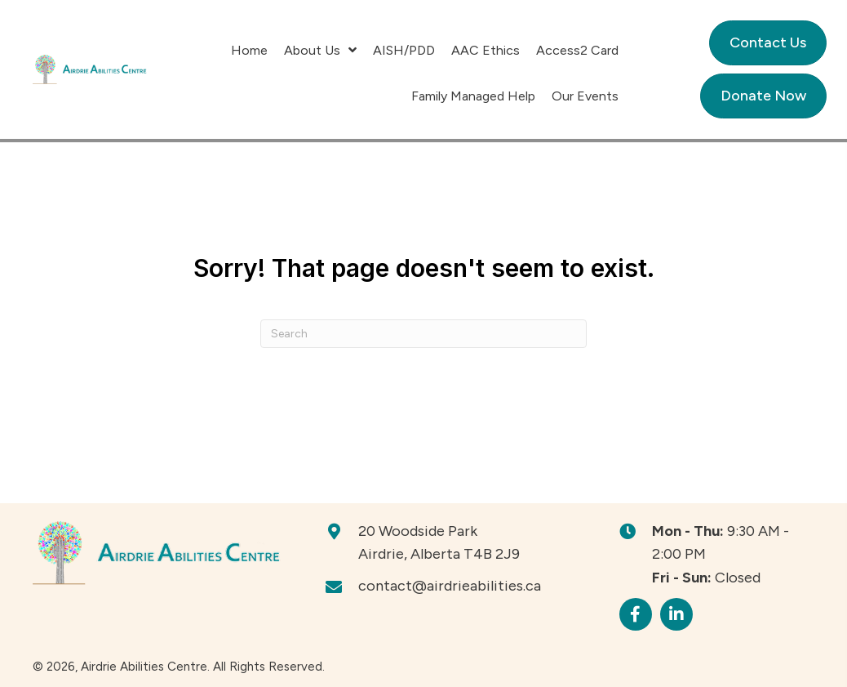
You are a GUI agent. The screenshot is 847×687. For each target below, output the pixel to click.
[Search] (423, 333)
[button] (635, 614)
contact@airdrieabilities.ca (449, 586)
